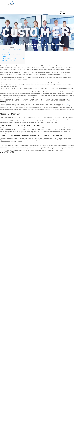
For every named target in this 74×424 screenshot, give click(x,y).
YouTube (21, 10)
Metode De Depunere (8, 53)
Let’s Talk (27, 10)
